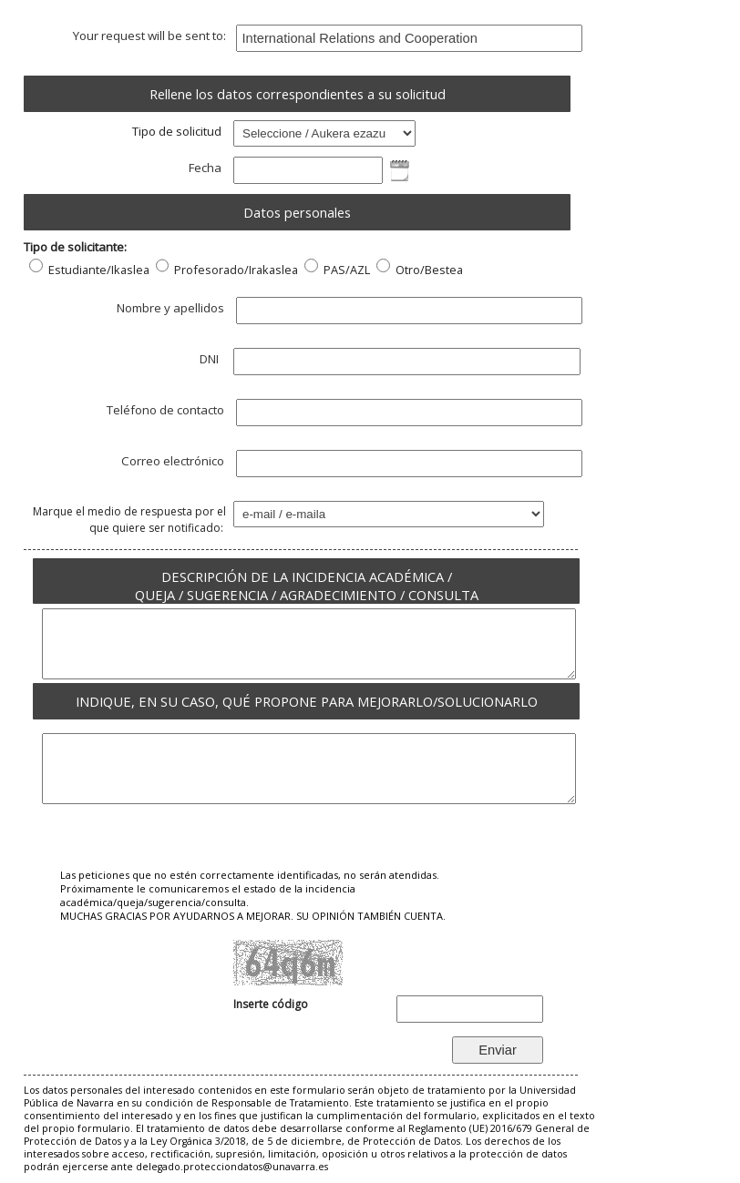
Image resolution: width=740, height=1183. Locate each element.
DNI (213, 359)
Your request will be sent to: (151, 35)
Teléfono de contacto (168, 410)
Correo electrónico (175, 461)
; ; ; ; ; (324, 133)
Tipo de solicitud (179, 131)
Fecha (207, 167)
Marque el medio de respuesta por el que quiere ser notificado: (129, 519)
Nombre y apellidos (173, 308)
